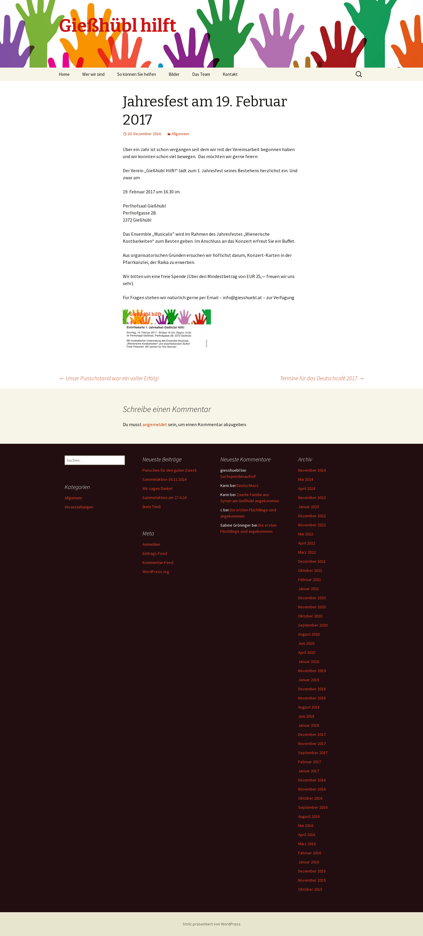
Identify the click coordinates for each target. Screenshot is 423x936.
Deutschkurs (247, 485)
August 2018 (309, 707)
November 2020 (312, 607)
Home (64, 74)
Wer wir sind (93, 74)
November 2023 (312, 497)
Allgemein (180, 133)
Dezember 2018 (312, 688)
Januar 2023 (308, 506)
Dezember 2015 (312, 871)
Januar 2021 (308, 588)
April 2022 (306, 543)
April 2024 (306, 488)
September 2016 (313, 807)
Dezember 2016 (312, 780)
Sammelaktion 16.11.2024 (164, 479)
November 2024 (312, 470)
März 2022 (307, 552)
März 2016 (307, 843)
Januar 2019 (308, 679)
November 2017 (312, 743)
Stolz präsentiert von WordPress (212, 924)
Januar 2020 (308, 661)
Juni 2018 (306, 716)
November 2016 (312, 789)
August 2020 (309, 634)
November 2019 (312, 670)
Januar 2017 (308, 770)
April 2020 (306, 652)
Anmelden (151, 544)
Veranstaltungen (79, 507)
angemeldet (154, 424)
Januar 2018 (308, 725)
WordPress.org (155, 571)
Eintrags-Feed (154, 553)
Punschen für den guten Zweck (169, 470)
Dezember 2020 (312, 597)
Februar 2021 (309, 579)
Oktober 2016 (310, 798)
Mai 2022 (305, 534)
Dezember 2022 (312, 515)
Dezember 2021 (312, 561)
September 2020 (313, 625)
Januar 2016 (308, 862)
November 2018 (312, 698)
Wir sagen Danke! (157, 488)
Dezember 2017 (312, 734)
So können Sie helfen (136, 74)
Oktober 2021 (310, 570)
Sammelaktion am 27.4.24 (164, 497)
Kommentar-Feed (157, 562)
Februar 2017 (309, 761)
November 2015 (312, 880)
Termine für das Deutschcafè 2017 (322, 378)
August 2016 (309, 816)
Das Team (201, 74)
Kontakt (230, 74)
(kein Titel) (151, 506)
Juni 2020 (306, 643)
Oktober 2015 (310, 889)
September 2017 (313, 752)
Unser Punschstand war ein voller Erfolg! (109, 378)
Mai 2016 (305, 825)
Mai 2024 (305, 479)
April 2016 (306, 834)
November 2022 (312, 525)
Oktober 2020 (310, 616)
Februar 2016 (309, 852)
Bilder (174, 74)
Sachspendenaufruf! (238, 476)
